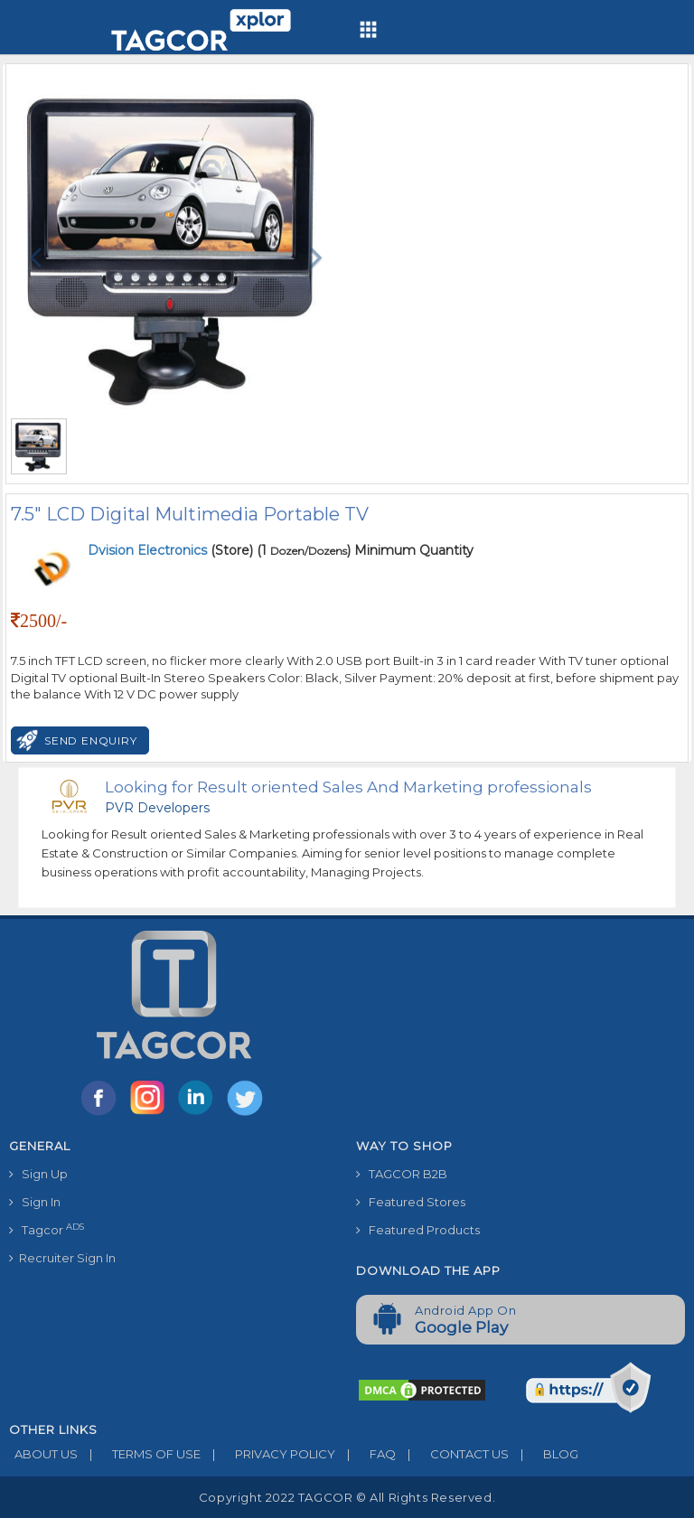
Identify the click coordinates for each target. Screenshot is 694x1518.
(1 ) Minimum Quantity (365, 550)
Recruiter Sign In (62, 1258)
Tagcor (46, 1229)
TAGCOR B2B (401, 1174)
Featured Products (418, 1230)
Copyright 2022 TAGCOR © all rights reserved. (347, 1497)
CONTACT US (452, 1454)
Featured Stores (410, 1202)
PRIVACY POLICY (268, 1454)
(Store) (170, 550)
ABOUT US (43, 1454)
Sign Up (38, 1174)
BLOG (543, 1454)
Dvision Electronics (149, 550)
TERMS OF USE (139, 1454)
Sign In (35, 1202)
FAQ (365, 1454)
